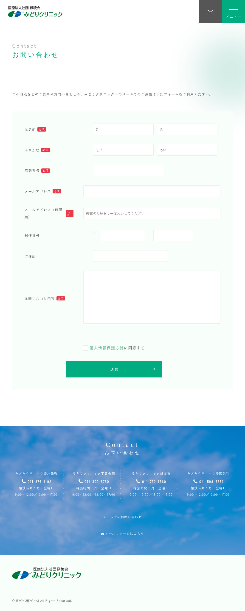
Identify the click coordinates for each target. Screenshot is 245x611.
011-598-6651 (208, 481)
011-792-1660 (151, 481)
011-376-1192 (36, 481)
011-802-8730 (94, 481)
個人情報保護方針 (107, 348)
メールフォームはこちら (122, 533)
